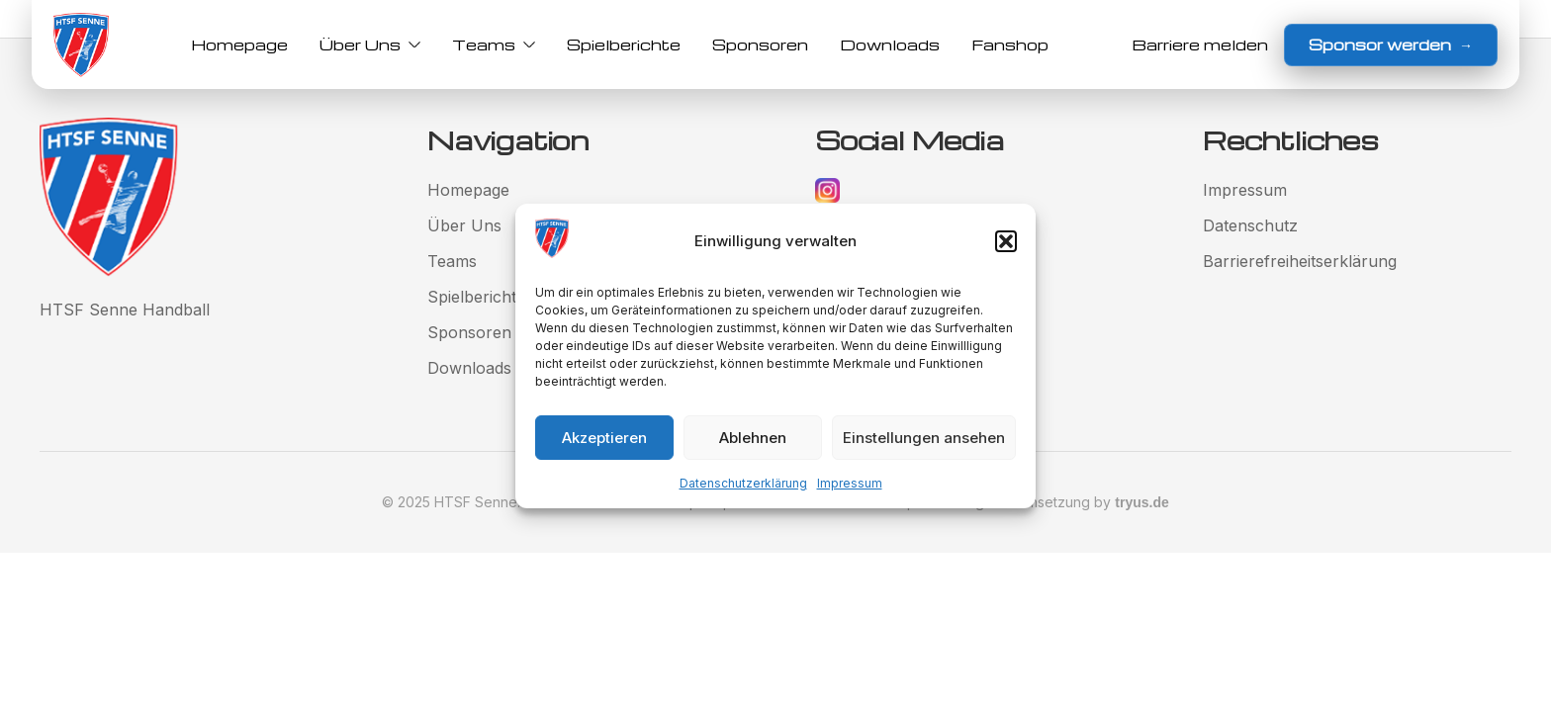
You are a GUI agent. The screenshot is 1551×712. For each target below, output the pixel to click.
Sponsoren (760, 44)
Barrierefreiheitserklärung (1300, 261)
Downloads (890, 44)
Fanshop (1010, 44)
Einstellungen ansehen (924, 437)
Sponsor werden (1391, 45)
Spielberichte (624, 44)
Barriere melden (1200, 44)
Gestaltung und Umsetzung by (1041, 501)
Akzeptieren (604, 437)
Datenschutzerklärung (743, 483)
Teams (493, 44)
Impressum (849, 483)
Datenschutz (1250, 225)
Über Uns (369, 44)
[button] (1006, 241)
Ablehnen (752, 437)
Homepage (239, 44)
